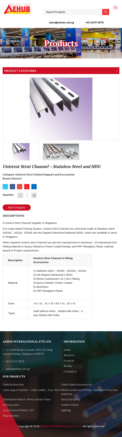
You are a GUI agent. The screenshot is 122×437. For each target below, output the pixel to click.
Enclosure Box (11, 404)
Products (69, 360)
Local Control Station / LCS (18, 410)
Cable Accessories (13, 384)
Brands (68, 366)
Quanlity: (8, 194)
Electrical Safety (70, 399)
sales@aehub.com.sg (61, 22)
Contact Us (70, 371)
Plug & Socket (11, 415)
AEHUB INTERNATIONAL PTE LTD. (61, 426)
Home (67, 349)
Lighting (66, 410)
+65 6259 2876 (94, 22)
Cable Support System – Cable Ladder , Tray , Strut (31, 389)
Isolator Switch (70, 404)
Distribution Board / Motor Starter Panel (27, 399)
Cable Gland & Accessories (76, 384)
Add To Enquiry (16, 207)
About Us (69, 355)
